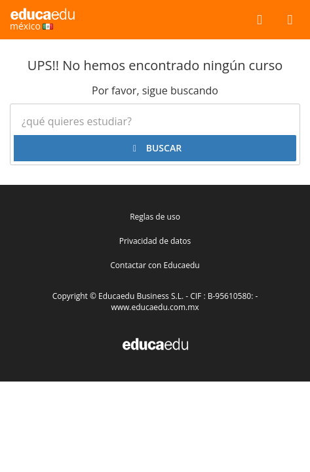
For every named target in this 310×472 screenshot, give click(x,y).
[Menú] (290, 19)
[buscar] (259, 19)
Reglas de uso (155, 216)
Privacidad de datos (155, 240)
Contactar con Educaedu (154, 265)
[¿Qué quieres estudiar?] (155, 121)
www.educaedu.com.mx (155, 307)
